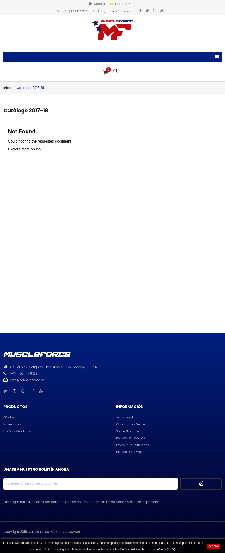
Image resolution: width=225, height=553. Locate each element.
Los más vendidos (16, 431)
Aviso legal (124, 417)
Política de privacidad (132, 452)
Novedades (12, 424)
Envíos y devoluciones (132, 445)
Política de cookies (130, 438)
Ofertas (9, 417)
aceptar (213, 546)
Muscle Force (38, 531)
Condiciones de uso (131, 424)
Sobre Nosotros (127, 431)
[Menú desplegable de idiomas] (120, 3)
